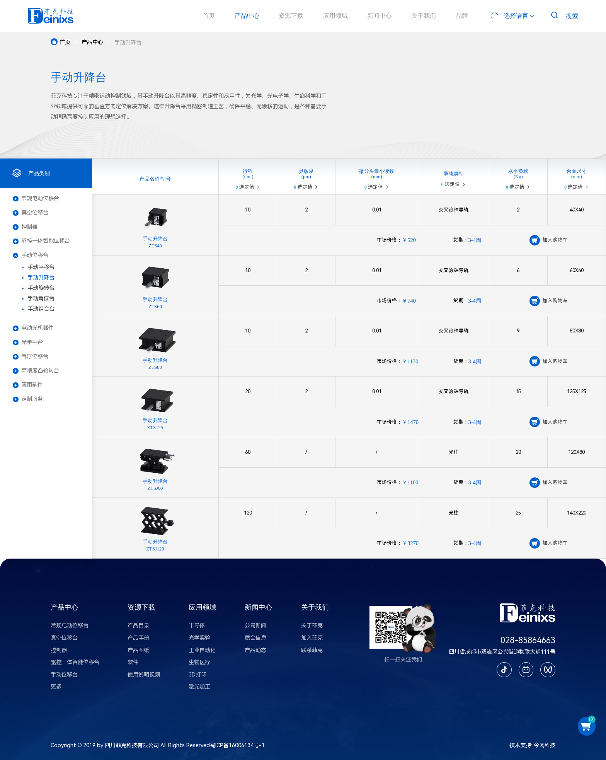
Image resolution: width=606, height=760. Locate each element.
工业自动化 (202, 650)
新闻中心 (379, 15)
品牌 (462, 15)
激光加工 (199, 686)
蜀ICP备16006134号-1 (237, 745)
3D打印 (197, 674)
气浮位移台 (30, 356)
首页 (209, 15)
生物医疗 (199, 662)
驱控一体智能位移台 (41, 241)
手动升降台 (40, 277)
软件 (133, 662)
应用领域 (335, 15)
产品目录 (138, 625)
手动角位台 (40, 298)
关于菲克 (312, 625)
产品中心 (247, 15)
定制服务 (28, 399)
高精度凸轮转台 (36, 371)
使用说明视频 (144, 674)
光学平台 (28, 342)
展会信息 (255, 638)
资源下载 (291, 15)
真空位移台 (30, 213)
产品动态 (255, 650)
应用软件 (28, 385)
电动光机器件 (33, 328)
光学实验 (199, 638)
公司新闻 (255, 625)
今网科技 (544, 745)
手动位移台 (30, 255)
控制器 (25, 227)
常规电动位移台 (36, 198)
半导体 (197, 625)
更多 (56, 686)
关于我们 (423, 15)
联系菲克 (312, 650)
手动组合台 (40, 309)
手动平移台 (40, 267)
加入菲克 (312, 638)
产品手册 (138, 638)
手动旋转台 (40, 288)
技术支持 (520, 745)
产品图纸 (138, 650)
